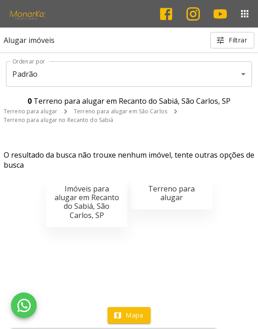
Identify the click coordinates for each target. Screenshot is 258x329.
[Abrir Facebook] (166, 14)
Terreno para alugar (30, 111)
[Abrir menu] (245, 14)
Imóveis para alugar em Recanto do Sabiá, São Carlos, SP (87, 202)
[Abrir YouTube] (220, 14)
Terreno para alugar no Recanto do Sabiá (58, 120)
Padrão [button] (25, 74)
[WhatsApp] (24, 305)
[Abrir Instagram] (193, 14)
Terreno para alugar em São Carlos (120, 111)
